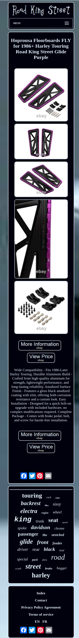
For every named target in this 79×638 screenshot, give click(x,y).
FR (44, 622)
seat (53, 520)
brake (48, 568)
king (23, 519)
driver (22, 549)
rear (36, 549)
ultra (44, 559)
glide (26, 541)
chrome (59, 528)
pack (35, 559)
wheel (57, 512)
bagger (62, 568)
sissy (57, 504)
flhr (45, 535)
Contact (41, 600)
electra (28, 511)
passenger (28, 534)
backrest (30, 503)
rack (48, 497)
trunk (40, 521)
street (33, 566)
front (42, 542)
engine (45, 512)
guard (65, 522)
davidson (40, 527)
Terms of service (40, 614)
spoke (22, 528)
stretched (58, 535)
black (49, 549)
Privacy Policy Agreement (41, 607)
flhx (46, 505)
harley (41, 575)
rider (57, 498)
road (58, 557)
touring (32, 495)
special (22, 559)
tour (61, 550)
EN (37, 622)
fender (57, 543)
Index (41, 593)
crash (18, 568)
